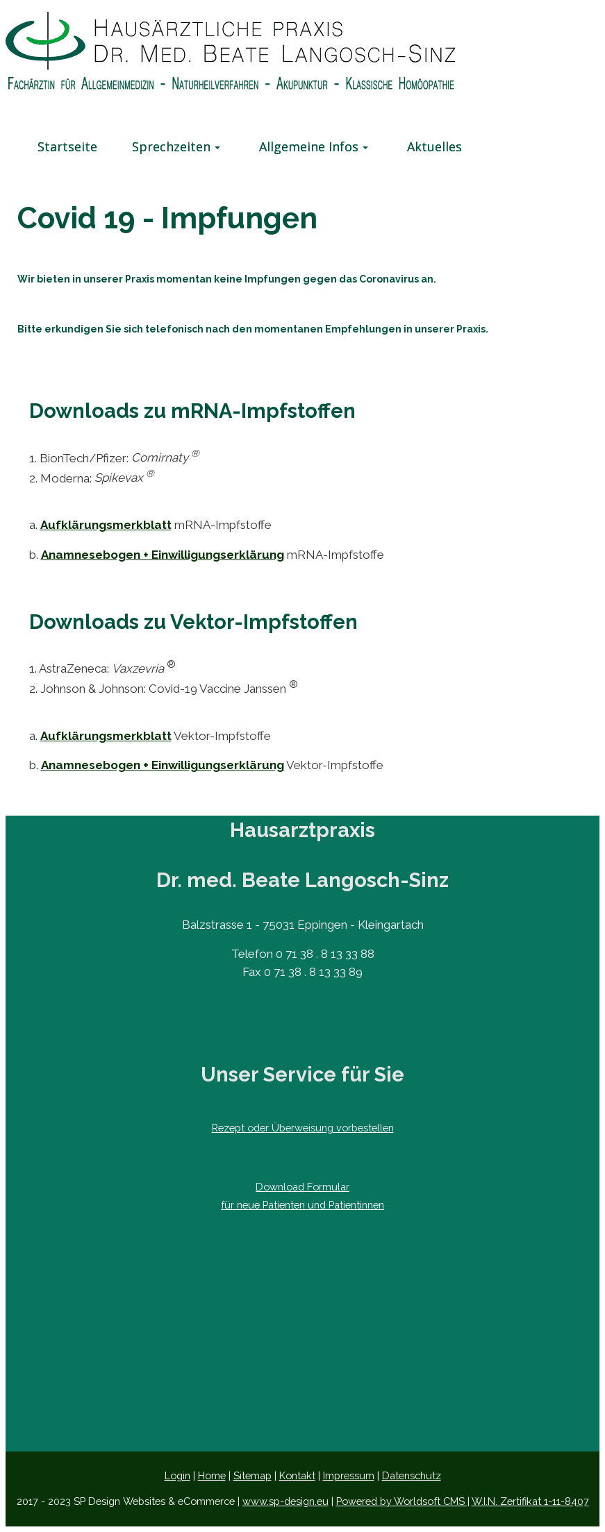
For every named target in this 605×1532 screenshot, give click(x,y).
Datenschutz (411, 1475)
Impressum (348, 1475)
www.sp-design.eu (285, 1501)
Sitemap (252, 1475)
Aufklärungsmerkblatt (106, 525)
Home (212, 1475)
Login (177, 1475)
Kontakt (297, 1475)
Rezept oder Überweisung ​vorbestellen (303, 1128)
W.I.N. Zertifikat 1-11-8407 (530, 1501)
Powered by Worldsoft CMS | (403, 1501)
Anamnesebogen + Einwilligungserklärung (162, 555)
